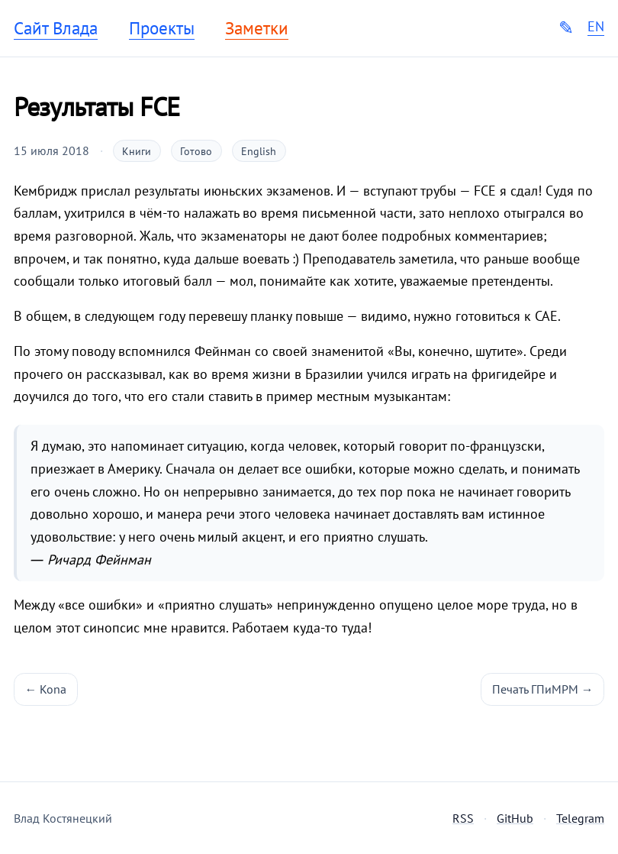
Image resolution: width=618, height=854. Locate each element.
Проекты (162, 28)
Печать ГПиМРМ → (543, 689)
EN (595, 26)
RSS (463, 818)
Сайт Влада (56, 28)
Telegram (580, 818)
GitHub (515, 818)
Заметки (256, 28)
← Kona (46, 689)
